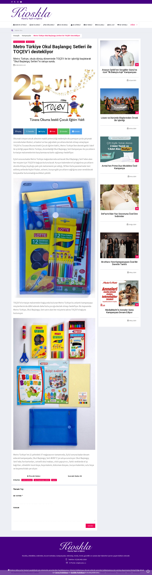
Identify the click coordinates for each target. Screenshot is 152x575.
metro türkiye (27, 480)
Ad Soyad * (18, 496)
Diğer (133, 25)
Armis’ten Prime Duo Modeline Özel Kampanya (119, 167)
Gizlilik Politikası (78, 572)
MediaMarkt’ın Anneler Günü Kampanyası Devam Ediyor (119, 311)
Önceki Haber (33, 476)
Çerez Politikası (61, 572)
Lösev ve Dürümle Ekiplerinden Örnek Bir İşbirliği (119, 119)
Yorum (16, 508)
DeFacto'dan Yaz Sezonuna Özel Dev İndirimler (119, 215)
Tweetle (30, 131)
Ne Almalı (30, 42)
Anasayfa (16, 36)
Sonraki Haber (75, 476)
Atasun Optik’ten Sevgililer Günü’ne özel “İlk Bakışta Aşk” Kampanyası (119, 71)
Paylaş (18, 131)
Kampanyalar (26, 36)
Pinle (52, 131)
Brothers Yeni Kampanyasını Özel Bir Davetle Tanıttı (119, 263)
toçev (54, 480)
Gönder (63, 131)
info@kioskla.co (81, 563)
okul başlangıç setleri (42, 480)
